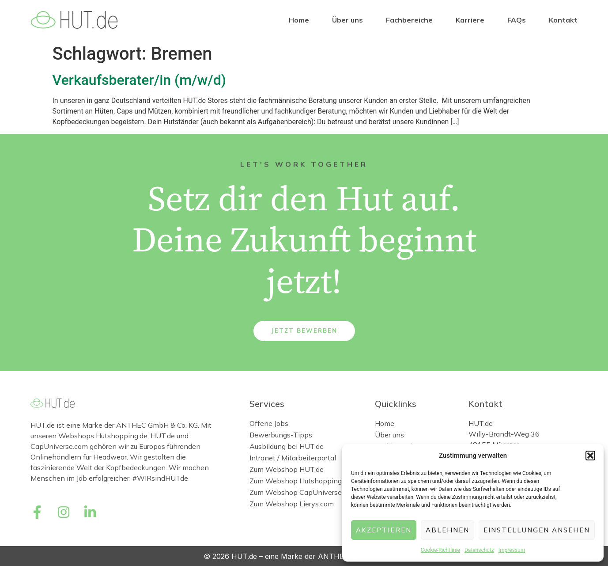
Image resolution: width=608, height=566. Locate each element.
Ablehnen (447, 530)
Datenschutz (479, 550)
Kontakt (563, 19)
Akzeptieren (384, 530)
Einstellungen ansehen (536, 530)
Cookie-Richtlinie (440, 550)
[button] (590, 455)
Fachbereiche (409, 19)
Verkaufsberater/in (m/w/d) (139, 80)
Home (299, 19)
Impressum (511, 550)
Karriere (470, 19)
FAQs (516, 19)
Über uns (347, 19)
